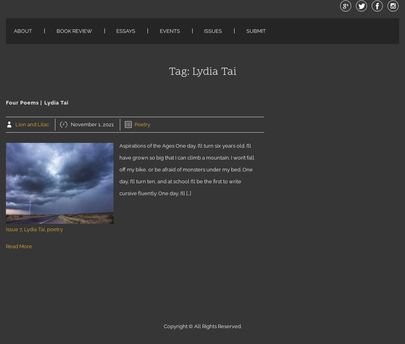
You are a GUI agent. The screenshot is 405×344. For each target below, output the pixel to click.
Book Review (74, 31)
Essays (125, 31)
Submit (256, 31)
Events (170, 31)
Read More (19, 246)
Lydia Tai (34, 229)
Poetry (142, 124)
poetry (55, 229)
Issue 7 (14, 229)
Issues (213, 31)
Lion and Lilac (32, 124)
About (23, 31)
